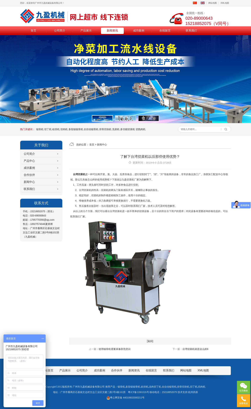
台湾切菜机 (79, 174)
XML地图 (224, 3)
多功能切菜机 (127, 129)
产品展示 (86, 30)
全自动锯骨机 (91, 129)
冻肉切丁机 (155, 386)
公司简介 (59, 30)
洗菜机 (116, 129)
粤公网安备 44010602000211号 (126, 397)
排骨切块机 (105, 129)
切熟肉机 (141, 129)
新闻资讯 (112, 30)
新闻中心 (29, 181)
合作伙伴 (29, 174)
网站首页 (47, 370)
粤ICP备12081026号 (138, 392)
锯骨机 (40, 129)
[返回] (150, 341)
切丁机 (48, 129)
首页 (33, 30)
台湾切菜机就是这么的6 (195, 349)
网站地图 (212, 3)
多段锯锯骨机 (75, 129)
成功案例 (138, 30)
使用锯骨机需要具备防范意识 (115, 349)
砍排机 (56, 129)
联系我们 (191, 30)
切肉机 (64, 129)
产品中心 (29, 160)
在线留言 (165, 30)
